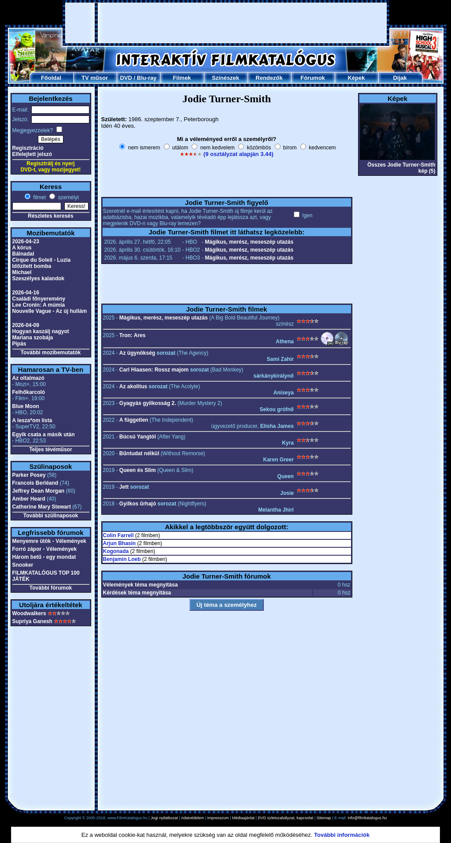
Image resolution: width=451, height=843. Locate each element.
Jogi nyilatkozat (164, 818)
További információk (342, 835)
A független (133, 420)
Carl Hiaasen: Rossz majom (154, 370)
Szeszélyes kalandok (38, 278)
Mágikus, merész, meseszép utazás (249, 242)
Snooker (22, 565)
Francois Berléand (35, 483)
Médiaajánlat (243, 818)
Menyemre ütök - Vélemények (49, 541)
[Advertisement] (226, 23)
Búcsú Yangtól (137, 437)
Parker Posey (29, 475)
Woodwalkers (29, 613)
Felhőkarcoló (28, 392)
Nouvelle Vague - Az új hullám (49, 311)
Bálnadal (23, 254)
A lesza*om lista (32, 420)
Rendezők (268, 77)
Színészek (225, 77)
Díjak (400, 77)
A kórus (22, 248)
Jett (124, 487)
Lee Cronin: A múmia (38, 305)
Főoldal (51, 77)
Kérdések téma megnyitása (137, 593)
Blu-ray (147, 77)
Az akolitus (133, 386)
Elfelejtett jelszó (32, 154)
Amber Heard (28, 499)
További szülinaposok (50, 515)
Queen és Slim (137, 470)
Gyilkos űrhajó (137, 504)
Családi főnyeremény (39, 299)
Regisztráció (28, 148)
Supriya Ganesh (32, 621)
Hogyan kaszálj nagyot (40, 331)
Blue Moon (25, 406)
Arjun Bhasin (119, 543)
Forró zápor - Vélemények (44, 549)
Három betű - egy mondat (44, 557)
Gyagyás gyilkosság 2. (147, 403)
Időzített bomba (32, 266)
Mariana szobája (32, 337)
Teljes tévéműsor (50, 449)
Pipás (19, 344)
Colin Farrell (118, 535)
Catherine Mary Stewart (41, 507)
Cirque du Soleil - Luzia (41, 260)
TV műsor (94, 77)
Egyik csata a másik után (43, 434)
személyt (67, 197)
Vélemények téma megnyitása (140, 585)
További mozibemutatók (51, 352)
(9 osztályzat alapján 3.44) (238, 154)
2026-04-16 (25, 293)
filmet (39, 197)
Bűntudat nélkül (139, 453)
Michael (22, 272)
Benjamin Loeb (122, 559)
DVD (126, 77)
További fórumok (51, 588)
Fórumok (312, 77)
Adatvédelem (192, 818)
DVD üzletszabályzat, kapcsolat (285, 818)
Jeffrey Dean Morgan (38, 491)
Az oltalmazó (28, 378)
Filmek (182, 77)
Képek (356, 77)
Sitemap (324, 818)
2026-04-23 (25, 241)
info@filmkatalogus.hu (367, 818)
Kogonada (116, 551)
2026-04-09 (25, 325)
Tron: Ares (132, 335)
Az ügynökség (137, 353)
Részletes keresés (50, 216)
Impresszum (218, 818)
